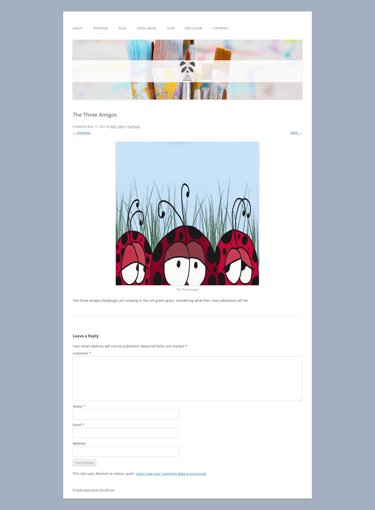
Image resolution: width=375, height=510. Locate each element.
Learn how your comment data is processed (171, 473)
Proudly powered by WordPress (93, 490)
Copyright (221, 28)
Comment (82, 353)
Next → (296, 132)
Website (79, 443)
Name (79, 406)
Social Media (146, 28)
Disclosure (193, 28)
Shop (171, 28)
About (78, 28)
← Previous (82, 132)
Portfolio (100, 28)
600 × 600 (116, 126)
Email (78, 424)
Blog (122, 28)
